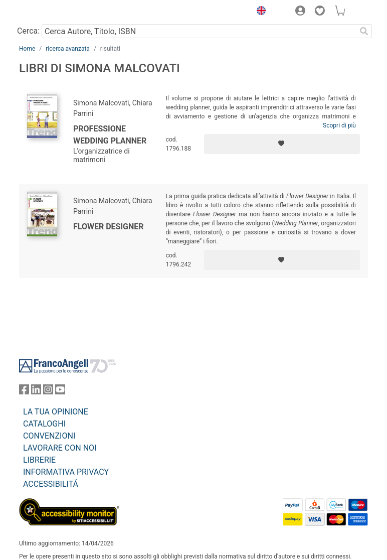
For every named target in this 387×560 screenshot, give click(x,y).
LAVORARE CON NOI (59, 448)
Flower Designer (108, 226)
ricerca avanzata (68, 48)
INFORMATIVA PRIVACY (66, 472)
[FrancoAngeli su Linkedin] (36, 391)
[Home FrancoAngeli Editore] (53, 12)
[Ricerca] (364, 31)
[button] (259, 12)
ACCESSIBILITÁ (50, 484)
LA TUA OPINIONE (55, 411)
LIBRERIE (39, 460)
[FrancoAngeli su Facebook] (24, 391)
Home (27, 48)
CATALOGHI (44, 424)
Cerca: (28, 31)
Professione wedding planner (109, 135)
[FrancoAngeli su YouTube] (60, 391)
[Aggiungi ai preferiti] (282, 144)
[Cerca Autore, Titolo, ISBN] (199, 31)
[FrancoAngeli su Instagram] (48, 391)
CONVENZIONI (49, 436)
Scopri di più (339, 125)
